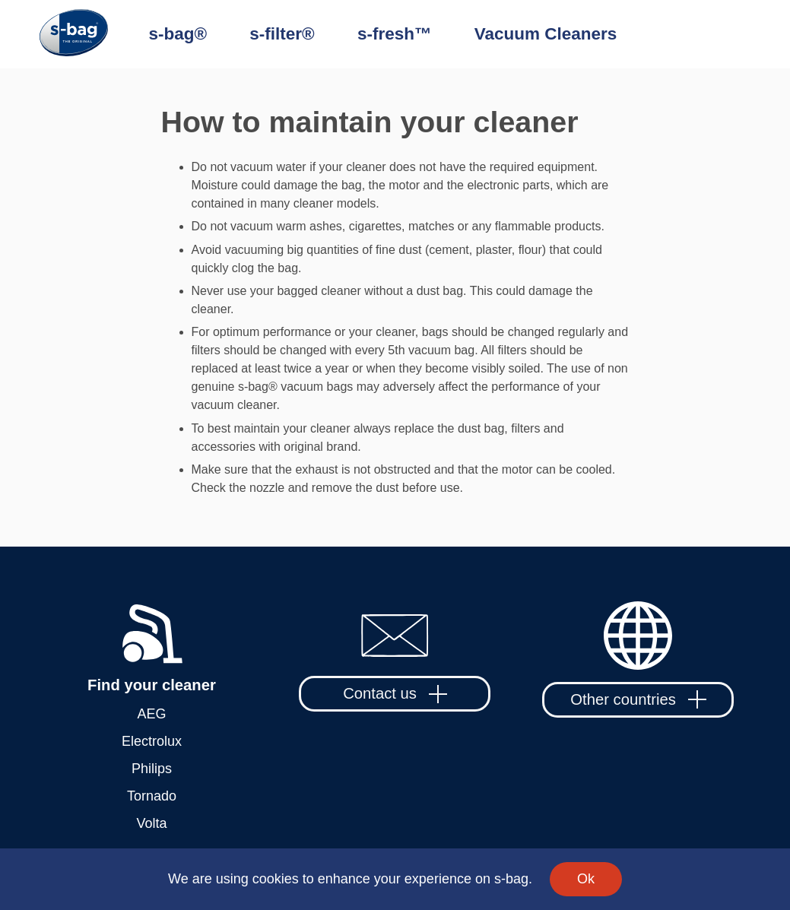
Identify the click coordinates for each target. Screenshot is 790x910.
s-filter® (281, 33)
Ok (586, 878)
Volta (151, 823)
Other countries (638, 699)
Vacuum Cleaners (545, 33)
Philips (152, 768)
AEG (151, 713)
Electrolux (152, 741)
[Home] (94, 34)
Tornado (151, 796)
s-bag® (178, 33)
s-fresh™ (394, 33)
